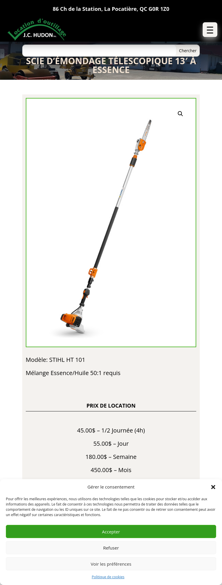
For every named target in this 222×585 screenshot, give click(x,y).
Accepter (111, 532)
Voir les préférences (111, 564)
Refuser (111, 548)
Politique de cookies (108, 576)
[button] (213, 487)
